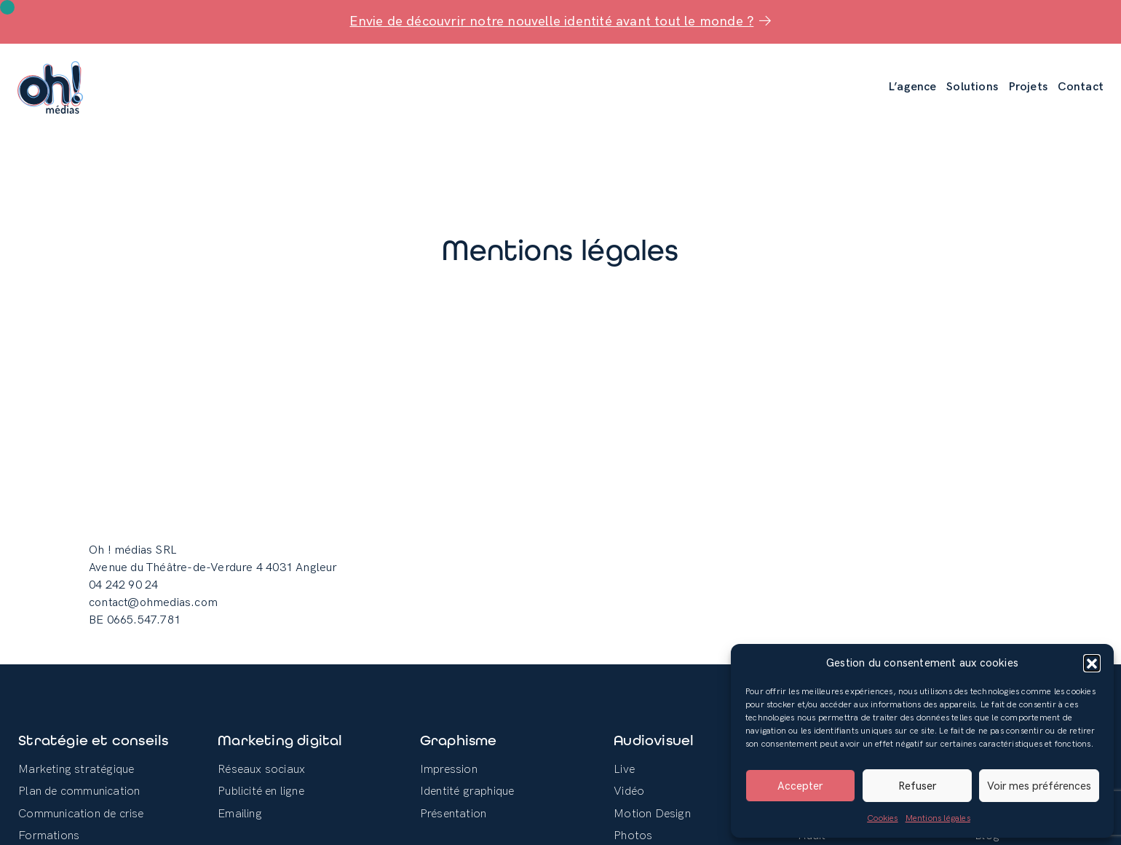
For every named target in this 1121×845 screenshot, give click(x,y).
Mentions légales (938, 818)
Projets (1027, 87)
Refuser (917, 786)
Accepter (800, 786)
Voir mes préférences (1039, 786)
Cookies (882, 818)
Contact (1081, 87)
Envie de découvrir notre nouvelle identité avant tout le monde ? (560, 21)
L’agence (912, 87)
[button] (1092, 663)
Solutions (972, 87)
